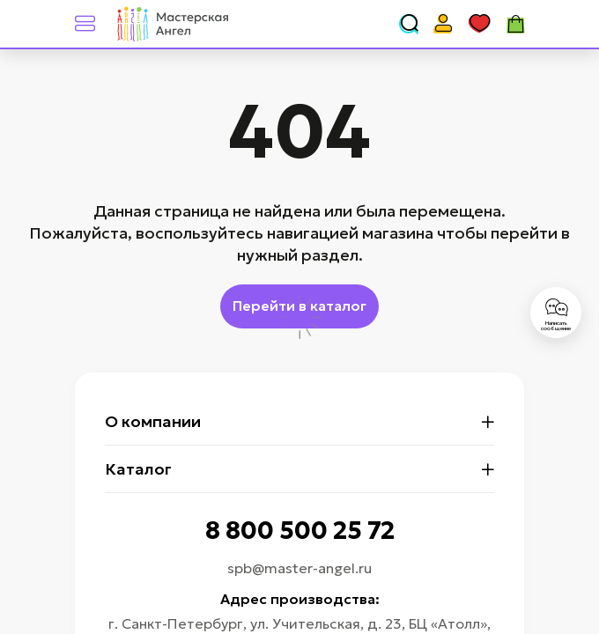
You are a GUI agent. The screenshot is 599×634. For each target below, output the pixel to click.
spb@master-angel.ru (299, 568)
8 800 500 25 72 (300, 530)
